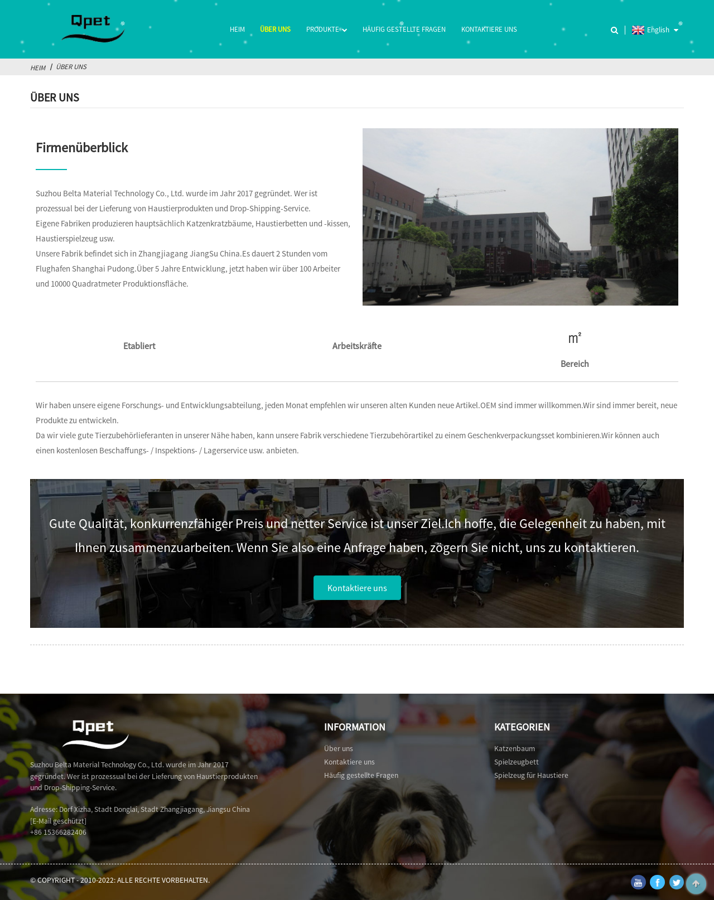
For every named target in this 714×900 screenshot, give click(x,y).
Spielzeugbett (516, 762)
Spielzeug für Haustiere (531, 775)
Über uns (275, 29)
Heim (237, 29)
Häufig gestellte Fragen (404, 29)
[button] (357, 587)
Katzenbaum (514, 748)
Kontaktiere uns (489, 29)
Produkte (327, 30)
